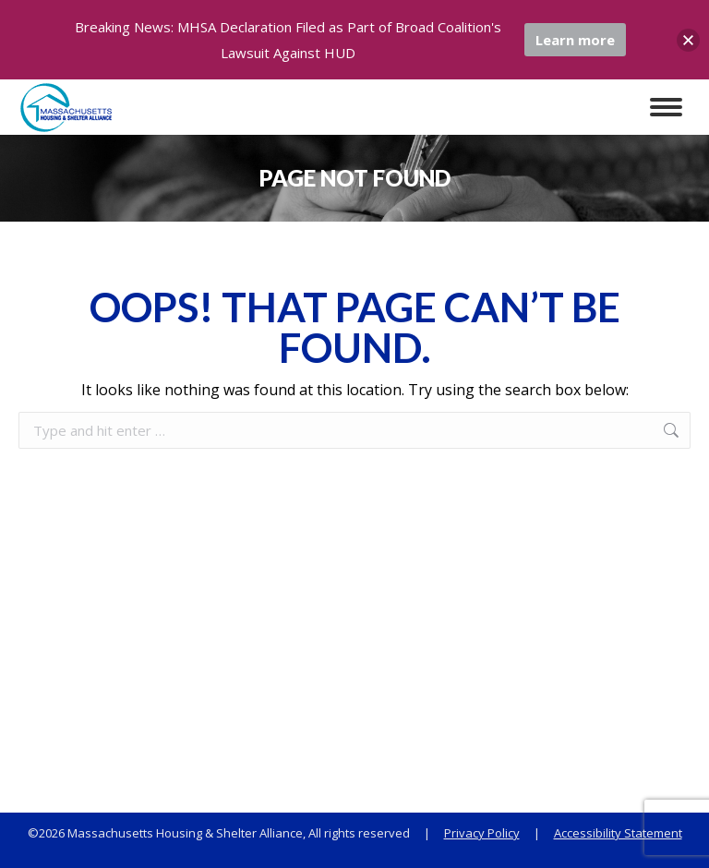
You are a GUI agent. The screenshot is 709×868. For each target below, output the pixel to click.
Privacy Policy (482, 833)
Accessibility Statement (618, 833)
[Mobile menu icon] (666, 107)
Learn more (575, 39)
